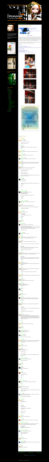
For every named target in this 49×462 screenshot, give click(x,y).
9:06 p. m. (22, 291)
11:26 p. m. (22, 234)
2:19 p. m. (22, 391)
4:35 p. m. (22, 332)
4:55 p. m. (22, 218)
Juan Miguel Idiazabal (23, 422)
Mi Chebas (22, 150)
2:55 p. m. (22, 305)
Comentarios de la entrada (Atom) (32, 455)
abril (9, 98)
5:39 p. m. (22, 448)
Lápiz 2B (10, 100)
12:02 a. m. (22, 244)
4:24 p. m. (22, 286)
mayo (9, 97)
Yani (21, 371)
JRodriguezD (22, 334)
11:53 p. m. (22, 189)
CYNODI (22, 178)
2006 (9, 111)
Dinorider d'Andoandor (24, 200)
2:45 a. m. (22, 428)
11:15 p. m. (22, 324)
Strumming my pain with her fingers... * (11, 103)
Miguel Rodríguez (23, 380)
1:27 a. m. (22, 361)
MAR (21, 366)
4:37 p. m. (22, 439)
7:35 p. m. (22, 417)
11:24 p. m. (22, 328)
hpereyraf (22, 339)
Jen (21, 166)
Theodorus (22, 223)
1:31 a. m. (22, 272)
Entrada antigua (38, 452)
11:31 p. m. (22, 301)
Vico (21, 261)
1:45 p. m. (22, 384)
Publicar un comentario (22, 449)
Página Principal (30, 452)
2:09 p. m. (22, 281)
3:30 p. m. (22, 209)
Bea (21, 161)
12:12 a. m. (22, 250)
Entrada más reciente (22, 452)
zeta (21, 274)
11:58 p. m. (22, 356)
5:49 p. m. (22, 312)
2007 (9, 110)
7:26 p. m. (22, 346)
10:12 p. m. (22, 295)
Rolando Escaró (23, 157)
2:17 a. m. (22, 370)
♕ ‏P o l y (22, 393)
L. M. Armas (22, 139)
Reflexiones (10, 104)
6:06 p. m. (22, 152)
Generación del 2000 (11, 105)
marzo (10, 99)
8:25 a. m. (22, 202)
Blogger (29, 460)
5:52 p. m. (22, 144)
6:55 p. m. (22, 159)
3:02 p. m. (22, 397)
